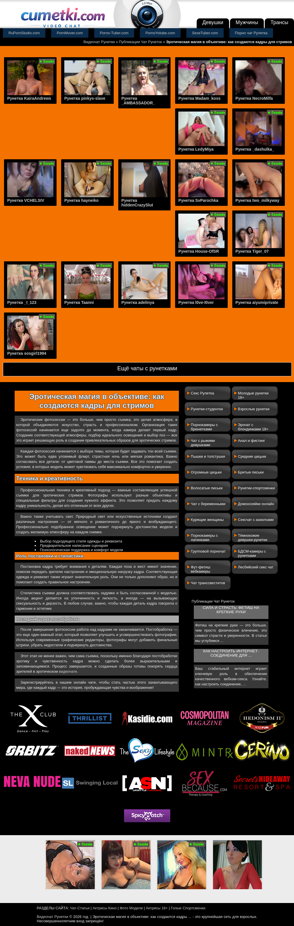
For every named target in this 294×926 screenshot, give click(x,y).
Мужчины (247, 22)
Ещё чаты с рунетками (147, 368)
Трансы (279, 22)
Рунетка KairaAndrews (29, 98)
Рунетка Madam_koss (199, 98)
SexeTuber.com (205, 33)
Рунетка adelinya (137, 302)
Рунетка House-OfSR (198, 251)
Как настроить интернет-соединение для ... (231, 653)
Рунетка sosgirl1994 (26, 353)
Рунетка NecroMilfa (254, 98)
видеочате (68, 671)
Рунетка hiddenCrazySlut (137, 202)
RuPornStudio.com (24, 33)
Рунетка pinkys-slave (84, 98)
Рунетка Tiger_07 (252, 251)
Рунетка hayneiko (81, 200)
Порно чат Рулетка (251, 33)
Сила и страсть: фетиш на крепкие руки (231, 609)
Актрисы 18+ (157, 908)
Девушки (212, 22)
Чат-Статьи (80, 908)
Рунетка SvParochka (198, 200)
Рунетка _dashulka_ (254, 149)
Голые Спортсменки (188, 908)
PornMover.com (70, 33)
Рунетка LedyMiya (196, 149)
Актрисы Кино (104, 908)
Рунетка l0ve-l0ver (196, 302)
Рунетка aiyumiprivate (256, 302)
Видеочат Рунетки (99, 42)
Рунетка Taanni (79, 302)
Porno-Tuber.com (114, 33)
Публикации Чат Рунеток (140, 42)
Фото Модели (131, 908)
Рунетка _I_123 (21, 302)
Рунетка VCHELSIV (25, 200)
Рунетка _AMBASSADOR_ (138, 100)
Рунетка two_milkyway (257, 200)
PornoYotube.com (160, 33)
